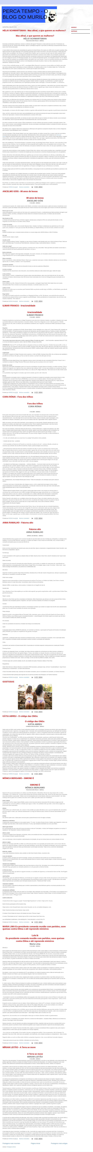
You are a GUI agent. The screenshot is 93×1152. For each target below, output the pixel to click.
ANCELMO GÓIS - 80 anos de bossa (20, 191)
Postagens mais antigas (59, 1143)
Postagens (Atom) (11, 1147)
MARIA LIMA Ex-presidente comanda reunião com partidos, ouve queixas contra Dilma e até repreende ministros (34, 927)
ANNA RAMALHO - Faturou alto (18, 522)
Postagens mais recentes (11, 1143)
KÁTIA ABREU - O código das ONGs (20, 716)
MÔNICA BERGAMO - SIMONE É (18, 778)
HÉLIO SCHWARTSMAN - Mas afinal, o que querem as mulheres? (34, 30)
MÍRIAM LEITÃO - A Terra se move (19, 1047)
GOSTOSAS (8, 682)
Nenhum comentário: (24, 187)
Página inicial (35, 1143)
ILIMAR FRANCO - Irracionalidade (19, 305)
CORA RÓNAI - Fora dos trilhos (18, 397)
